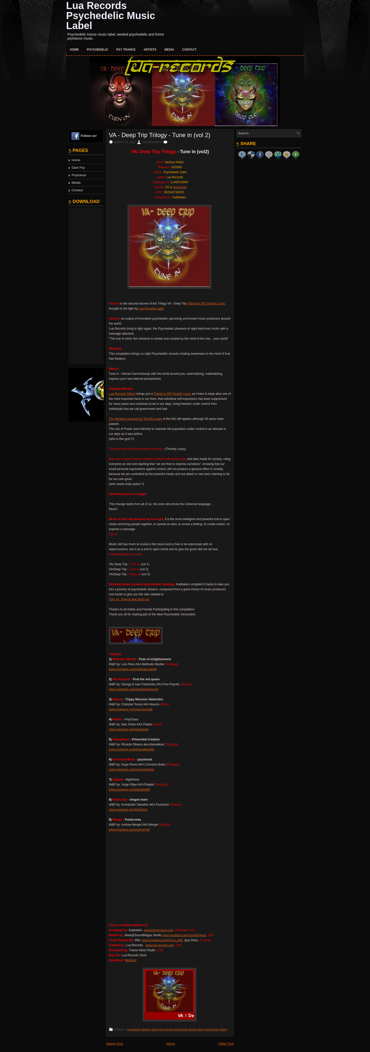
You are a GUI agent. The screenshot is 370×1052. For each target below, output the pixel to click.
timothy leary (196, 1029)
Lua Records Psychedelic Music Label (110, 15)
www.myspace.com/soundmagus (184, 935)
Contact (189, 49)
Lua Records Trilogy (122, 394)
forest (155, 1029)
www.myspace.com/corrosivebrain (131, 769)
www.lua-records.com (159, 945)
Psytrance (79, 175)
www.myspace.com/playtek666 (129, 789)
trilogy (223, 1029)
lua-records (181, 1029)
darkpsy (146, 1029)
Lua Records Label (151, 308)
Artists (150, 49)
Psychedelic (97, 49)
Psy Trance (125, 49)
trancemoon (212, 1029)
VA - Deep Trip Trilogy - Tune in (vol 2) (159, 135)
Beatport (130, 960)
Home (74, 49)
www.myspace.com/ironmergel (129, 829)
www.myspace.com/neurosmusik (130, 709)
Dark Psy (78, 167)
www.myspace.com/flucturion (128, 809)
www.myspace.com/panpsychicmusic (133, 689)
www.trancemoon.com (158, 930)
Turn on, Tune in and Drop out (129, 599)
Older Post (226, 1043)
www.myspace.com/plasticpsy (129, 729)
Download (179, 187)
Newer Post (114, 1043)
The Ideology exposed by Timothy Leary (135, 419)
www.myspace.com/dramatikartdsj (131, 749)
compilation (134, 1029)
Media (169, 49)
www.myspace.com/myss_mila (162, 940)
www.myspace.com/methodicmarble (133, 669)
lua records (166, 1029)
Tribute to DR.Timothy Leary (206, 303)
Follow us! (89, 136)
